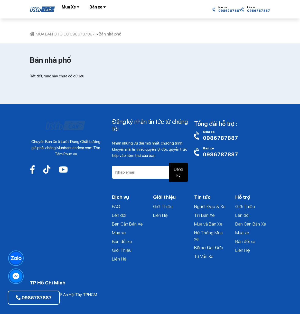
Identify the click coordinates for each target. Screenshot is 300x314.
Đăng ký (178, 172)
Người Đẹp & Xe (210, 206)
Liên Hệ (119, 259)
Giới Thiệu (122, 250)
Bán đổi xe (122, 241)
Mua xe (119, 232)
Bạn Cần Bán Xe (127, 224)
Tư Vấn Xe (203, 256)
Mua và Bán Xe (208, 224)
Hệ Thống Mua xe (208, 235)
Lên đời (119, 215)
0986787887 (34, 297)
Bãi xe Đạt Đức (208, 247)
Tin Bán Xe (204, 215)
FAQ (116, 206)
